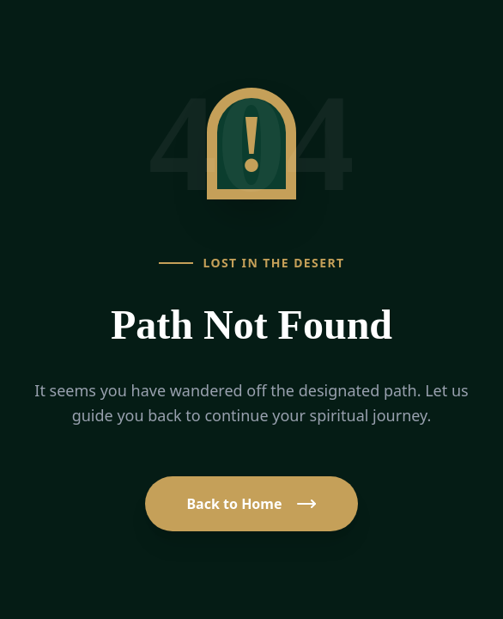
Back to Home (251, 503)
